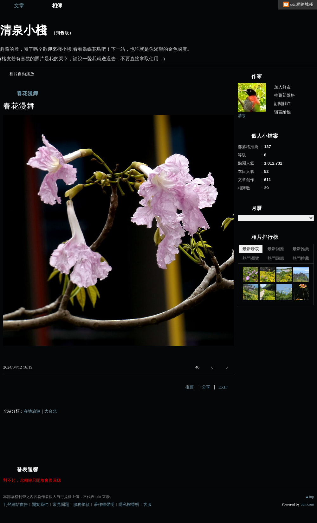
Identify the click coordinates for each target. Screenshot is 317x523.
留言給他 (282, 111)
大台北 (50, 411)
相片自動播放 (22, 73)
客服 (147, 504)
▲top (309, 496)
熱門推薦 (301, 258)
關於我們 (40, 504)
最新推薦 (301, 248)
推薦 (189, 387)
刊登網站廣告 (15, 504)
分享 (206, 387)
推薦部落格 (284, 95)
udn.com (307, 504)
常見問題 (61, 504)
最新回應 (276, 248)
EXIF (223, 387)
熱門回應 (276, 258)
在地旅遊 (32, 411)
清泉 (242, 115)
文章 (19, 5)
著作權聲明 (104, 504)
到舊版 (62, 32)
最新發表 (251, 248)
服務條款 (81, 504)
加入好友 (282, 87)
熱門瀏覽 (251, 258)
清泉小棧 (23, 30)
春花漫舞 (27, 93)
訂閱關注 (282, 103)
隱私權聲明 (129, 504)
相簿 (57, 5)
